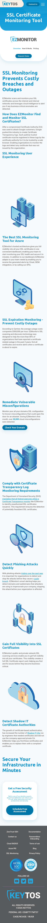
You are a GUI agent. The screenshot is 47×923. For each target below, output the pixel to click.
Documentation (35, 832)
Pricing (36, 48)
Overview (17, 48)
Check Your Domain (15, 427)
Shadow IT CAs (33, 733)
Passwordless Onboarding (34, 838)
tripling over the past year (32, 573)
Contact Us (33, 4)
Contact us (12, 837)
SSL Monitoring (12, 853)
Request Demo (23, 56)
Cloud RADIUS (12, 844)
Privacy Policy (34, 853)
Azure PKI (12, 848)
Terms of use (34, 844)
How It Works (27, 48)
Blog (34, 848)
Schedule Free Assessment (20, 810)
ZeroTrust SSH (12, 832)
